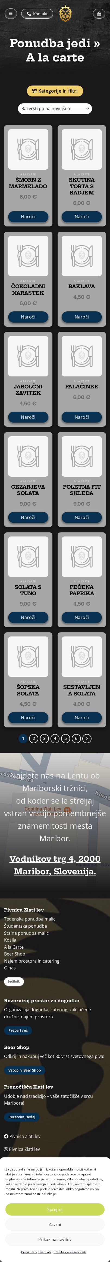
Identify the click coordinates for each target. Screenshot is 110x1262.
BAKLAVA (81, 286)
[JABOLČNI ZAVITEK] (28, 356)
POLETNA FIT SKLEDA (82, 490)
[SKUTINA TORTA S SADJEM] (82, 149)
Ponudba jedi (50, 43)
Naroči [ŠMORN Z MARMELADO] (28, 217)
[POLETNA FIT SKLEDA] (82, 456)
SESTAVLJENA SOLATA (81, 690)
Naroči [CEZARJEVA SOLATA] (28, 517)
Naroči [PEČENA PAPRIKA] (82, 617)
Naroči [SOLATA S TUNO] (28, 617)
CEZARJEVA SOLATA (28, 490)
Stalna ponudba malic (26, 933)
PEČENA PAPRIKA (82, 590)
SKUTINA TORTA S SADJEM (82, 186)
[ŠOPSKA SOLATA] (28, 656)
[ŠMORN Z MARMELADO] (28, 149)
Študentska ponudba (25, 926)
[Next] (87, 738)
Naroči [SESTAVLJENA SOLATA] (82, 718)
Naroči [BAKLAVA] (82, 317)
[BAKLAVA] (82, 256)
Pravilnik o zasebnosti (70, 1252)
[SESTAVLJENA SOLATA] (82, 656)
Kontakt (37, 13)
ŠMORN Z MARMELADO (28, 183)
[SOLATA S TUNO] (28, 556)
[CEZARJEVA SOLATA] (28, 456)
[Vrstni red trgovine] (55, 108)
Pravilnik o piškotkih (36, 1252)
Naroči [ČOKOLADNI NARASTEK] (28, 317)
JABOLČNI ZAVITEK (28, 390)
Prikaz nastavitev (55, 1239)
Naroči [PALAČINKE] (82, 417)
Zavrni (55, 1224)
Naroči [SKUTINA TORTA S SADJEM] (82, 217)
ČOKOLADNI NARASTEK (28, 289)
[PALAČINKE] (82, 356)
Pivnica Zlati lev (22, 1136)
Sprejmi (54, 1209)
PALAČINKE (82, 387)
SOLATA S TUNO (28, 590)
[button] (11, 13)
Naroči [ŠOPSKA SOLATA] (28, 718)
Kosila (10, 940)
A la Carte (14, 947)
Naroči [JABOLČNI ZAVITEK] (28, 417)
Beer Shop (14, 954)
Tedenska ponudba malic (29, 919)
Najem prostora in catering (31, 961)
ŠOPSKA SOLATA (28, 690)
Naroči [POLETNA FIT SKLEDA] (82, 517)
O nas (10, 968)
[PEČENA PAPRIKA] (82, 556)
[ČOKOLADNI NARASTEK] (28, 256)
